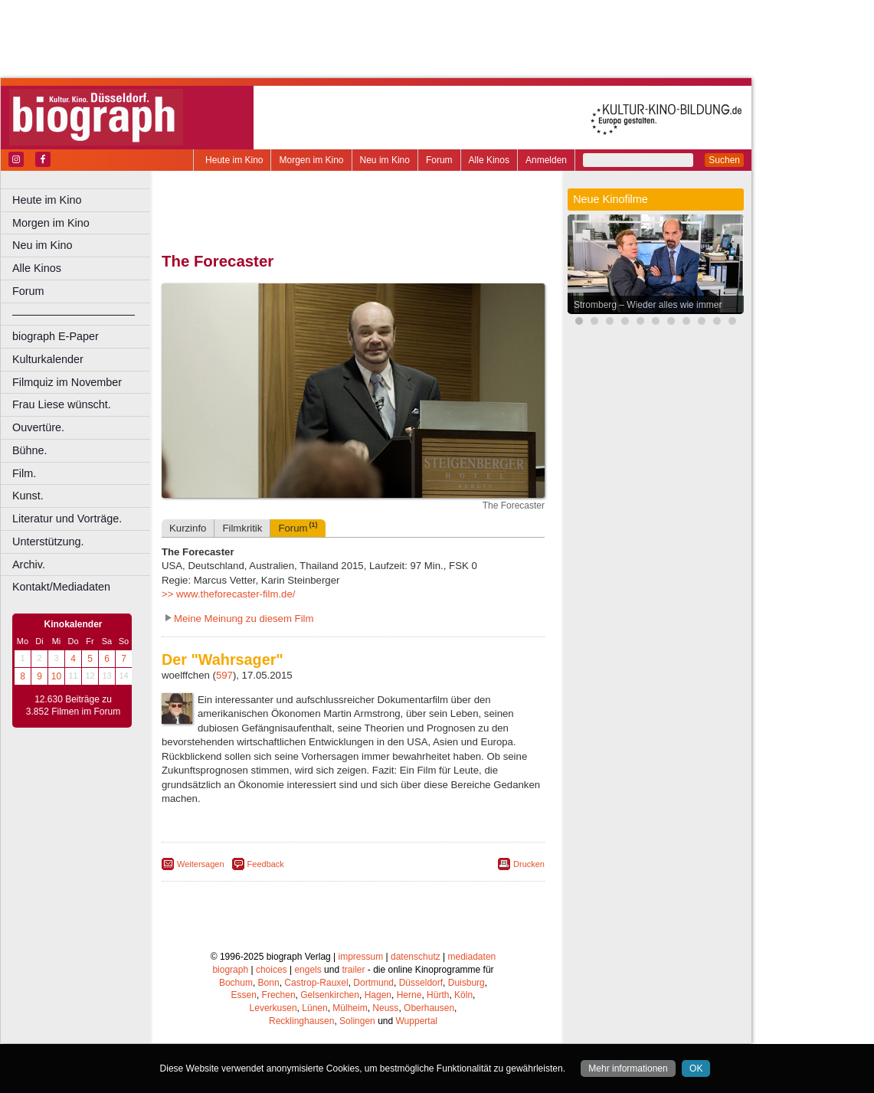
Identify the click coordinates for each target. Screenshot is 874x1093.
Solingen (357, 1021)
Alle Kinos (489, 160)
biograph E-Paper (55, 336)
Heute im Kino (234, 160)
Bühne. (29, 450)
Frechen (279, 995)
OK (695, 1068)
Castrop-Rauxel (316, 982)
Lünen (314, 1008)
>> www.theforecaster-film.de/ (228, 594)
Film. (24, 473)
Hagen (378, 995)
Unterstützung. (48, 541)
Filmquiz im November (67, 382)
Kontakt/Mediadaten (61, 587)
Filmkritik (242, 528)
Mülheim (349, 1008)
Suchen (724, 160)
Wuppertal (416, 1021)
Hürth (438, 995)
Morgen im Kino (311, 160)
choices (271, 969)
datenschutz (415, 956)
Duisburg (466, 982)
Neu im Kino (385, 160)
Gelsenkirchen (329, 995)
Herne (409, 995)
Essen (244, 995)
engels (307, 969)
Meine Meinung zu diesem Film (244, 618)
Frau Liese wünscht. (61, 404)
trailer (353, 969)
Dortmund (373, 982)
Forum (439, 160)
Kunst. (28, 495)
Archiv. (28, 564)
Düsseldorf (421, 982)
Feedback (265, 864)
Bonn (269, 982)
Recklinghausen (301, 1021)
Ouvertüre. (38, 427)
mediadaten (472, 956)
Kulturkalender (47, 359)
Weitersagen (200, 864)
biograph (230, 969)
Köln (463, 995)
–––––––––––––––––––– (73, 314)
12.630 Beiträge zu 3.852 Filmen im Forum (73, 705)
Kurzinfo (187, 528)
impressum (361, 956)
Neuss (385, 1008)
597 (224, 675)
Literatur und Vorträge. (67, 518)
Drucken (529, 864)
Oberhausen (429, 1008)
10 (56, 676)
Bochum (236, 982)
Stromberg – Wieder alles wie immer (648, 304)
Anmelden (546, 160)
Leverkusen (273, 1008)
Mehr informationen (627, 1068)
